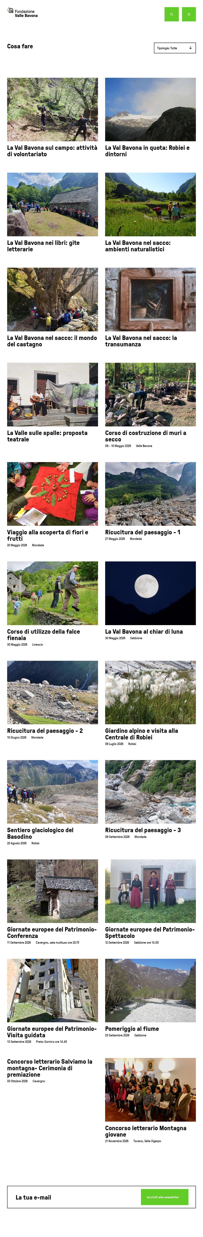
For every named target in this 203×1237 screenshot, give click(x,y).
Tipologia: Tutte (167, 48)
